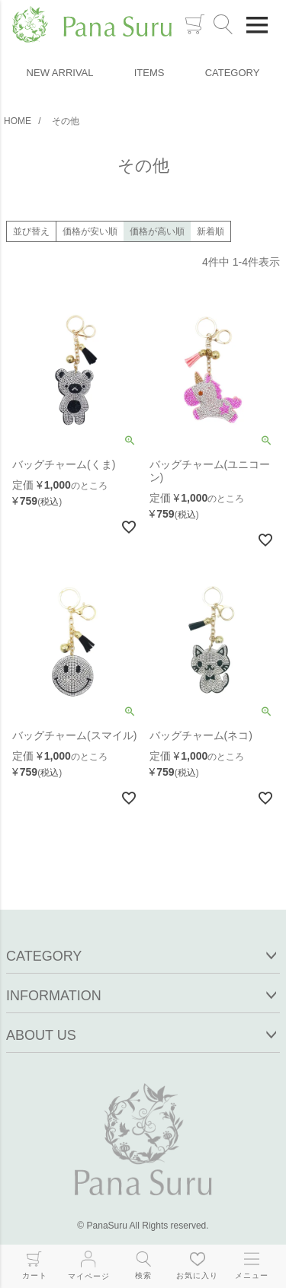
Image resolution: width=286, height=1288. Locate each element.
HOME (17, 121)
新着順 (210, 231)
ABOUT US (41, 1035)
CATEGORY (232, 72)
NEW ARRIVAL (60, 72)
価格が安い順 (90, 231)
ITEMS (149, 72)
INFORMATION (53, 995)
